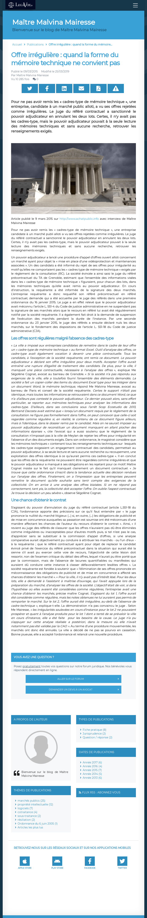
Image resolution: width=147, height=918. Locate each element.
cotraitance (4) (27, 812)
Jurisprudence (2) (94, 733)
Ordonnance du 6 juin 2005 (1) (38, 823)
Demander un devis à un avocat (85, 690)
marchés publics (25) (31, 800)
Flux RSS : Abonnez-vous (101, 792)
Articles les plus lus (30, 827)
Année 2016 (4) (92, 766)
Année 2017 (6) (92, 762)
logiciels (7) (25, 808)
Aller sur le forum (89, 679)
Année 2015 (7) (92, 770)
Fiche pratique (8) (94, 729)
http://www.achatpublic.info (79, 219)
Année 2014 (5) (92, 774)
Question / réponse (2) (97, 737)
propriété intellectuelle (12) (35, 804)
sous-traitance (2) (29, 816)
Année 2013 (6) (92, 777)
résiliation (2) (26, 819)
